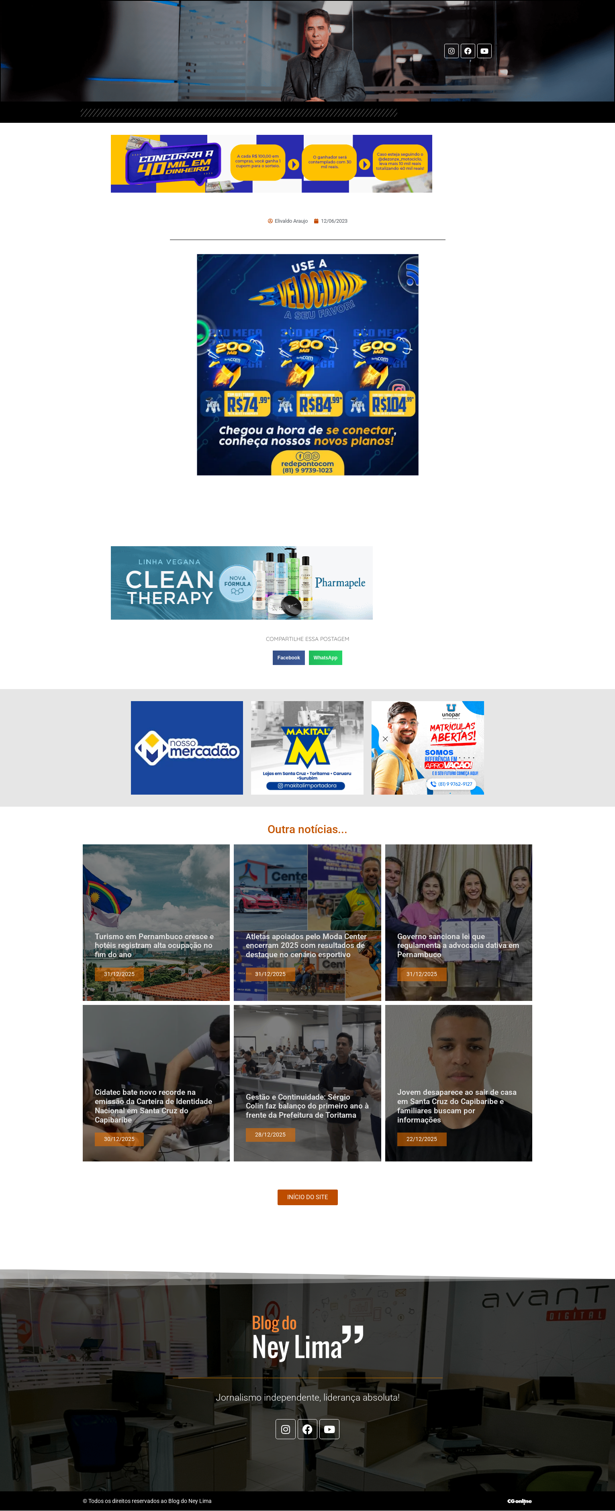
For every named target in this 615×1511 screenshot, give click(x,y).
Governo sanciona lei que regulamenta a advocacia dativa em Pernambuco (458, 946)
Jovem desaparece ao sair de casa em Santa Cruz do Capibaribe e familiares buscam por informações (457, 1106)
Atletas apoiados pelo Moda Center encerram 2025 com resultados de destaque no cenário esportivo (306, 946)
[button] (289, 658)
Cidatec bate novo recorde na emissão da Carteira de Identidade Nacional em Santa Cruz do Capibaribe (153, 1106)
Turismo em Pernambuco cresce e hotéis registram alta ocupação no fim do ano (154, 946)
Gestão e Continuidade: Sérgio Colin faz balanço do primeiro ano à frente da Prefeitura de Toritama (307, 1107)
